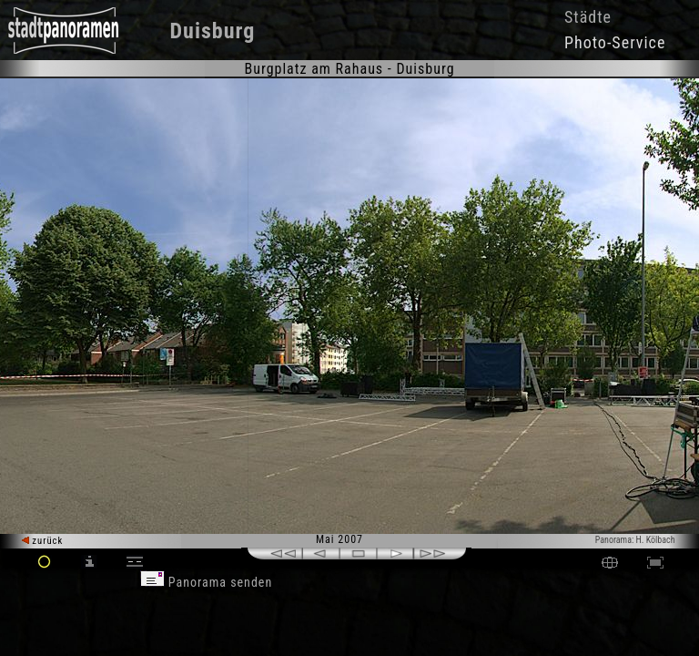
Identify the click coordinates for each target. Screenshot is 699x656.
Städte (588, 16)
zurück (42, 541)
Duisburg (213, 31)
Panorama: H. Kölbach (635, 540)
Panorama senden (206, 582)
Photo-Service (614, 42)
